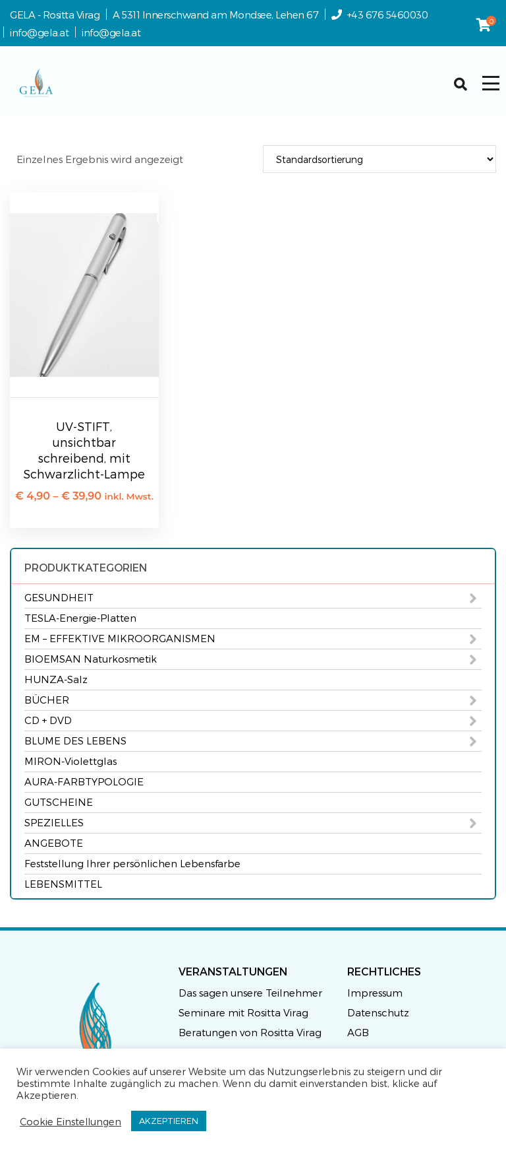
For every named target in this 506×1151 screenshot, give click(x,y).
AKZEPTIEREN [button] (168, 1120)
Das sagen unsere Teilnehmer (250, 993)
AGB (358, 1032)
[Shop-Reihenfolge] (379, 159)
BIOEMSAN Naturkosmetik (90, 659)
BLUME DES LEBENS (75, 740)
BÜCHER (46, 700)
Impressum (375, 993)
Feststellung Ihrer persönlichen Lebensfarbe (132, 863)
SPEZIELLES (54, 822)
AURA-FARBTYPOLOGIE (84, 781)
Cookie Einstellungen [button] (70, 1121)
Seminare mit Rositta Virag (243, 1012)
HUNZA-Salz (56, 679)
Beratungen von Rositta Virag (250, 1032)
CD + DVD (48, 720)
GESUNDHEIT (59, 597)
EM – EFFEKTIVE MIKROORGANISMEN (119, 638)
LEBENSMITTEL (63, 884)
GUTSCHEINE (58, 802)
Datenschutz (378, 1012)
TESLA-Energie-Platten (80, 618)
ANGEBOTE (53, 843)
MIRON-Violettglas (70, 761)
